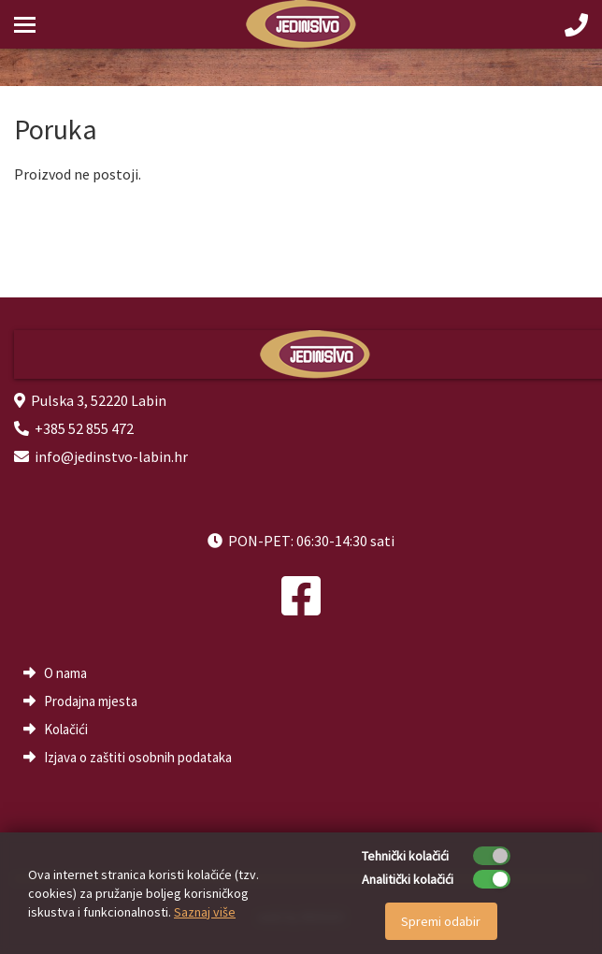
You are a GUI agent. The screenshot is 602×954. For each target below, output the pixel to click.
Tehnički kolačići (405, 855)
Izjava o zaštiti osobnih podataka (138, 757)
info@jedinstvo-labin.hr (111, 456)
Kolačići (66, 729)
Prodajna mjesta (90, 701)
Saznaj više (205, 911)
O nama (65, 673)
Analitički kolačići (407, 879)
